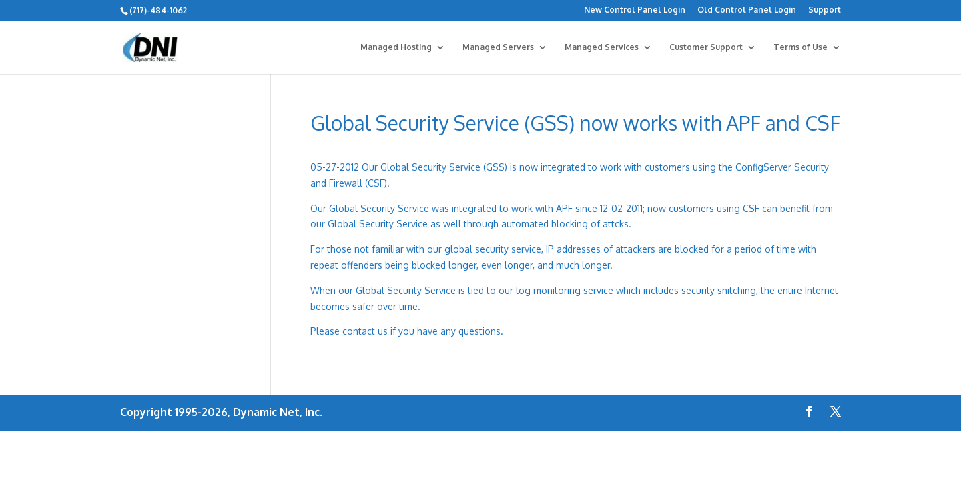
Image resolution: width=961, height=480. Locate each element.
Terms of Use (800, 47)
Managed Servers (498, 47)
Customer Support (706, 47)
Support (824, 10)
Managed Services (602, 47)
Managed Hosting (396, 47)
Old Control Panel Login (746, 10)
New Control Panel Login (634, 10)
